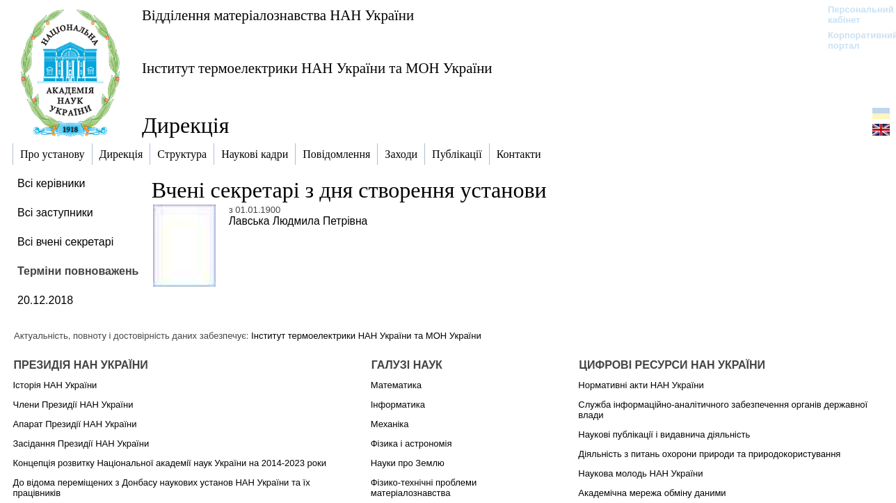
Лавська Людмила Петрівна (298, 221)
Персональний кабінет (854, 14)
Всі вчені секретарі (65, 242)
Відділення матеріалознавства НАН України (278, 15)
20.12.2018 (45, 300)
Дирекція (185, 125)
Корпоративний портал (854, 40)
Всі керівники (51, 183)
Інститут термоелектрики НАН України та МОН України (317, 68)
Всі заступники (55, 212)
